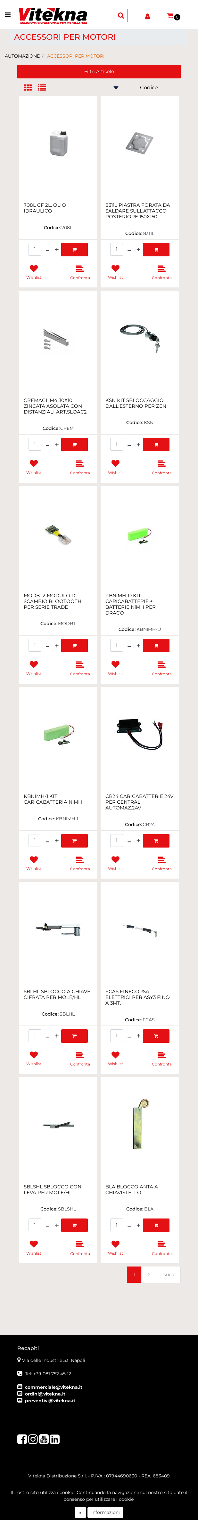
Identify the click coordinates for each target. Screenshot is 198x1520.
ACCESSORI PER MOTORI (75, 56)
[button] (121, 15)
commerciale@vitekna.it (53, 1387)
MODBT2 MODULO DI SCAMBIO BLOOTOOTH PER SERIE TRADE (52, 601)
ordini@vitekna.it (45, 1394)
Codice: (52, 227)
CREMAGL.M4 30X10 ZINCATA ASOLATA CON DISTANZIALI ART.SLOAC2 (55, 406)
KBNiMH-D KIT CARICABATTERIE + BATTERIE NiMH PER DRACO (130, 604)
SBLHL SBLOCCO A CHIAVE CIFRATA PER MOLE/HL (57, 994)
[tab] (31, 88)
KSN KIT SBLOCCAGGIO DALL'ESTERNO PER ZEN (135, 403)
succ (169, 1274)
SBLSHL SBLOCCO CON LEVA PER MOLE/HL (52, 1189)
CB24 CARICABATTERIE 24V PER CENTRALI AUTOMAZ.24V (139, 802)
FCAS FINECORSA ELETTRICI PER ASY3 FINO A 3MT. (137, 997)
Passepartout (134, 1512)
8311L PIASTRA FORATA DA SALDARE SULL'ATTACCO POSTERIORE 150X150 (137, 211)
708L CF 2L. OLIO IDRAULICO (45, 208)
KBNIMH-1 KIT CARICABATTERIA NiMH (53, 799)
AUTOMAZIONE (22, 56)
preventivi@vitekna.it (50, 1400)
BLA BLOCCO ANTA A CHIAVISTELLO (131, 1189)
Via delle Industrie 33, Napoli (53, 1360)
